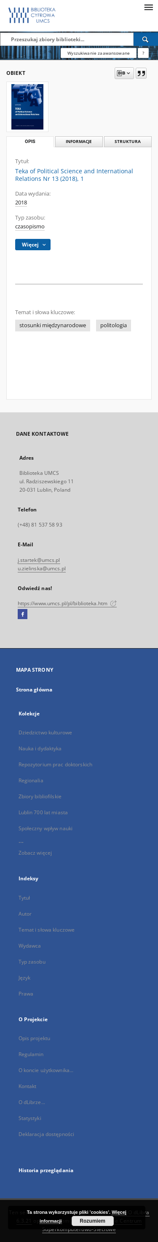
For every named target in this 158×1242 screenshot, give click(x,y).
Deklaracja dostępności (47, 1134)
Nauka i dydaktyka (40, 748)
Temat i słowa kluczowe (47, 929)
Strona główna (34, 689)
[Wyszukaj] (146, 39)
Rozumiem (92, 1221)
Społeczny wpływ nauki (46, 828)
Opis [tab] (30, 141)
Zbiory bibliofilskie (40, 796)
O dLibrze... (32, 1102)
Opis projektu (35, 1038)
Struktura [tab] (128, 141)
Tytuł (24, 897)
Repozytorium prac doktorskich (55, 764)
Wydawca (30, 945)
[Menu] (148, 6)
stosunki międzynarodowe (52, 325)
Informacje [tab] (79, 141)
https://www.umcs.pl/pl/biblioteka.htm (67, 603)
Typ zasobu (32, 961)
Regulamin (31, 1054)
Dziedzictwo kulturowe (45, 732)
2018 (21, 202)
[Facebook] (22, 614)
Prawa (26, 993)
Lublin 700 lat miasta (43, 812)
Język (25, 977)
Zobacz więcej (35, 852)
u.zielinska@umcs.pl (42, 568)
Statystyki (30, 1118)
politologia (113, 325)
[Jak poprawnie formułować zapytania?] (143, 53)
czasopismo (30, 226)
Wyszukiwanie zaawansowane (98, 53)
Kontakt (28, 1086)
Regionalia (31, 780)
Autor (25, 913)
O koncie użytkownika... (46, 1070)
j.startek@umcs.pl (39, 560)
